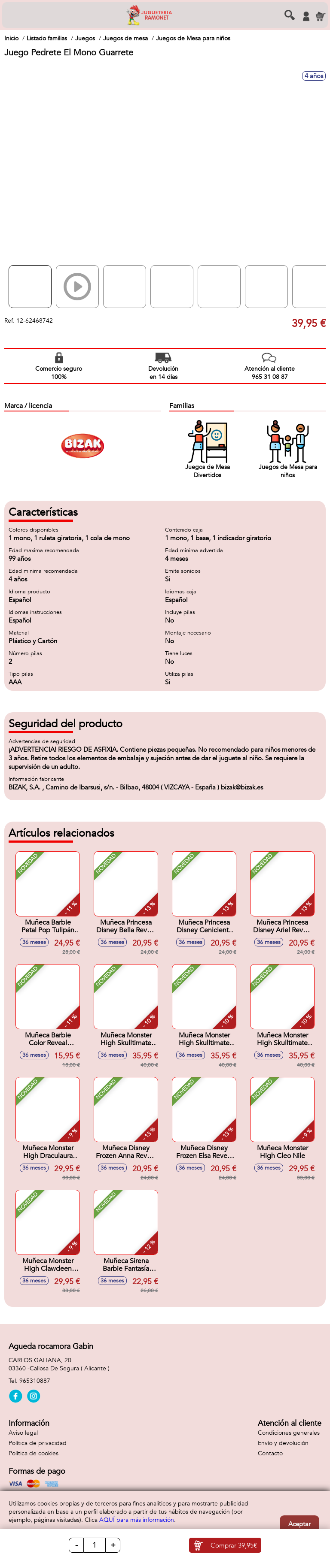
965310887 (34, 1381)
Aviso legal (23, 1433)
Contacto (270, 1453)
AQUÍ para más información (136, 1520)
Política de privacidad (38, 1443)
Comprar (234, 1545)
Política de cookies (33, 1453)
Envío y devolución (283, 1443)
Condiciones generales (289, 1433)
